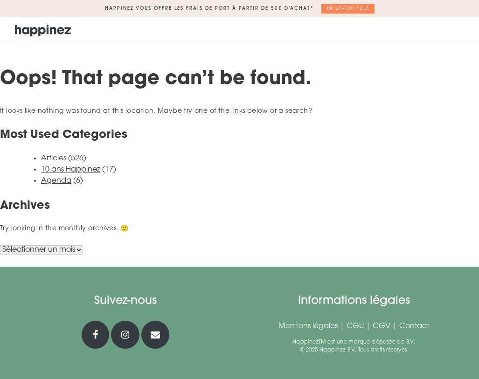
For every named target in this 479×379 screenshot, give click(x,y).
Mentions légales (308, 326)
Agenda (56, 181)
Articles (53, 158)
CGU (355, 326)
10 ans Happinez (70, 169)
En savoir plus (348, 8)
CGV (381, 326)
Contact (414, 326)
